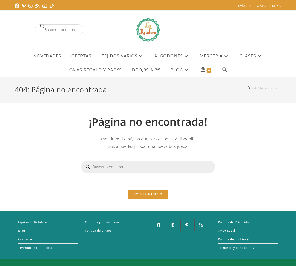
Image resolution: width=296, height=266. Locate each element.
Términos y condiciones (36, 248)
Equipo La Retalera (32, 222)
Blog (21, 230)
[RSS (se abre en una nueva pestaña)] (37, 6)
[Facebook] (158, 224)
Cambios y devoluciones (103, 222)
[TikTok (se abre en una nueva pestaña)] (51, 6)
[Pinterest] (186, 224)
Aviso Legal (226, 230)
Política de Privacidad (234, 222)
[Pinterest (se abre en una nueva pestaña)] (24, 6)
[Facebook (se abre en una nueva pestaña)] (18, 6)
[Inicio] (248, 88)
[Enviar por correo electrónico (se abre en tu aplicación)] (44, 6)
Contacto (25, 239)
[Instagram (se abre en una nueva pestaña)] (30, 6)
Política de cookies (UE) (235, 239)
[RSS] (200, 224)
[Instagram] (172, 224)
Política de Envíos (98, 230)
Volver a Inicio (148, 194)
